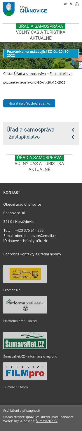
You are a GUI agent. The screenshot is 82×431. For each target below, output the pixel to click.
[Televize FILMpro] (25, 378)
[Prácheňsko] (25, 281)
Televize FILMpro (15, 387)
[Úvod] (65, 3)
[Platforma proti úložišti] (25, 312)
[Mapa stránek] (77, 3)
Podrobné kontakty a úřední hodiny (32, 254)
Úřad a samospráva (31, 129)
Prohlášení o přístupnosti (21, 410)
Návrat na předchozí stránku (29, 103)
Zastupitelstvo (24, 137)
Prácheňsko (11, 290)
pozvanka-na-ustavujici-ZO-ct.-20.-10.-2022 (34, 82)
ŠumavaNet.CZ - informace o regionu (30, 356)
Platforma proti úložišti (20, 321)
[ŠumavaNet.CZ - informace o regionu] (25, 348)
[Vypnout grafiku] (71, 3)
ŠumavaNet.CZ (46, 421)
